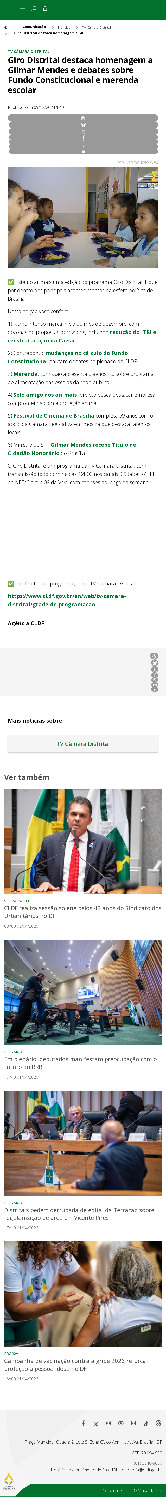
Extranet (112, 1490)
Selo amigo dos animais (45, 394)
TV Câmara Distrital (29, 51)
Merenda (26, 373)
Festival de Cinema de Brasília (54, 415)
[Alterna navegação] (23, 8)
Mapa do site (147, 1490)
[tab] (34, 8)
